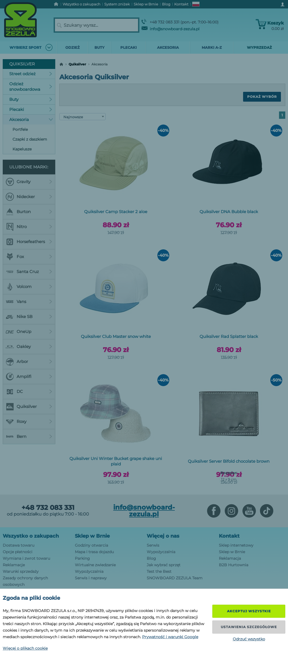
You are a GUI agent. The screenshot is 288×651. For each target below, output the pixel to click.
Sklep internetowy (236, 545)
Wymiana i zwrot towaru (26, 558)
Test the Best (159, 571)
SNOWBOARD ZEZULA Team (175, 578)
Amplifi (29, 377)
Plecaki (30, 109)
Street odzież (30, 73)
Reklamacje (14, 564)
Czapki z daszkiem (30, 139)
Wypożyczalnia (89, 571)
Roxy (29, 421)
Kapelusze (22, 149)
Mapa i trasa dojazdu (94, 551)
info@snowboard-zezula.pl (171, 28)
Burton (29, 212)
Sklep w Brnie (92, 536)
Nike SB (29, 317)
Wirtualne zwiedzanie (95, 564)
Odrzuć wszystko (249, 639)
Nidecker (29, 197)
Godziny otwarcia (91, 545)
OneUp (29, 332)
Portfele (20, 129)
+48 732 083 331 (48, 507)
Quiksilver (77, 64)
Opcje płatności (17, 551)
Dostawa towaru (18, 545)
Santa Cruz (29, 272)
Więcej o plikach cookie (25, 648)
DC (29, 391)
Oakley (29, 347)
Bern (29, 436)
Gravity (29, 182)
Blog (151, 558)
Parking (82, 558)
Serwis (153, 545)
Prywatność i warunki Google (170, 636)
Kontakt (229, 536)
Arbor (29, 362)
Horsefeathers (29, 242)
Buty (30, 99)
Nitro (29, 227)
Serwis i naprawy (91, 578)
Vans (29, 302)
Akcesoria (31, 119)
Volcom (29, 287)
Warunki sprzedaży (21, 571)
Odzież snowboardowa (30, 86)
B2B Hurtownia (233, 564)
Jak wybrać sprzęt (163, 564)
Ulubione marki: (28, 166)
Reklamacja (230, 558)
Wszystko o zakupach (31, 536)
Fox (29, 257)
